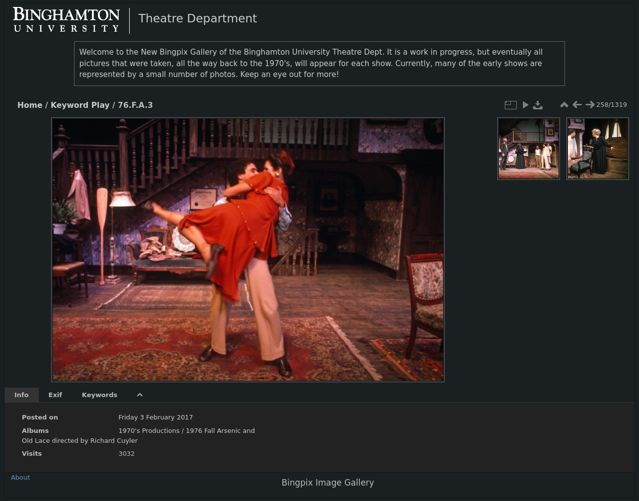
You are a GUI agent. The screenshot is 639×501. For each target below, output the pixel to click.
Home (29, 105)
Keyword (69, 105)
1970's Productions (148, 430)
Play (100, 105)
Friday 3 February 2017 (155, 417)
